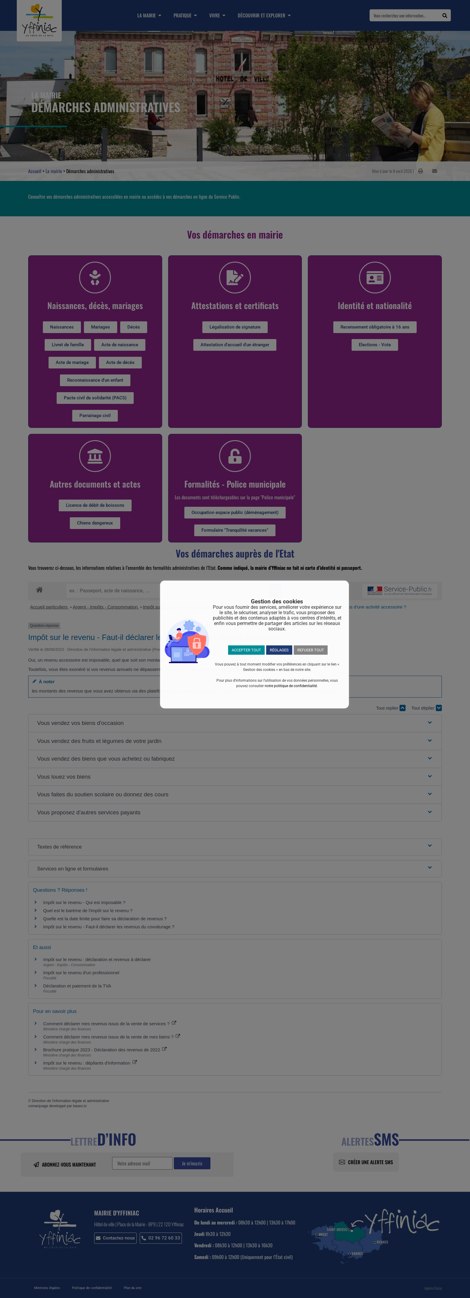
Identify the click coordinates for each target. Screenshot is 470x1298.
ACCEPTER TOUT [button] (246, 650)
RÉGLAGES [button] (279, 650)
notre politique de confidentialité (291, 686)
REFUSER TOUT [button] (310, 650)
